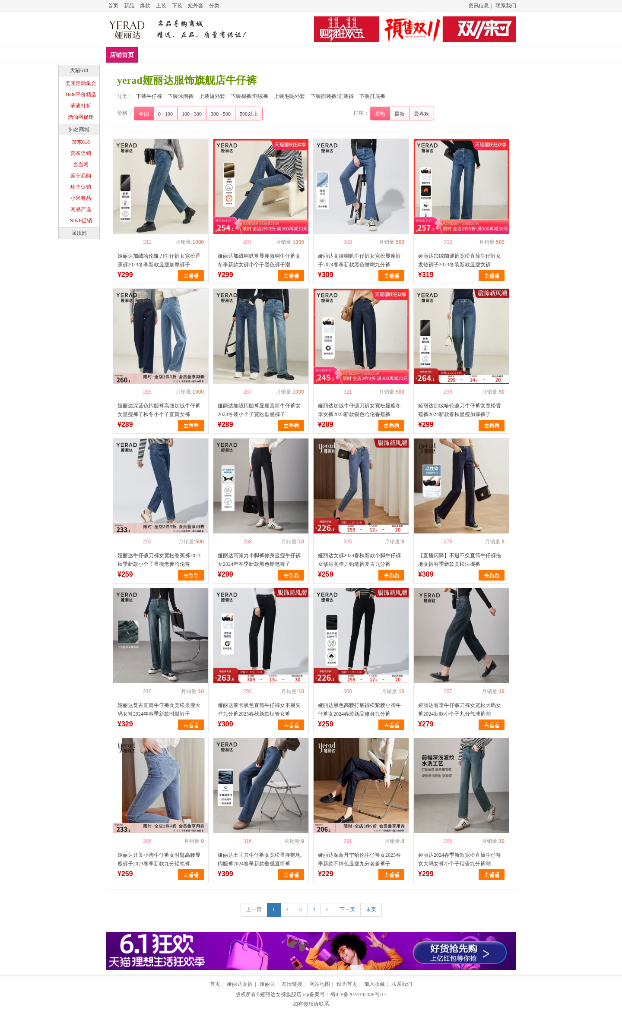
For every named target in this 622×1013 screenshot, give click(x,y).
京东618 (81, 142)
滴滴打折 (80, 106)
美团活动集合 (80, 83)
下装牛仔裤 (159, 54)
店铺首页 (122, 55)
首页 (113, 6)
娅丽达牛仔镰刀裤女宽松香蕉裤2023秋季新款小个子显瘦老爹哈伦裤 (158, 559)
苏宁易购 (80, 176)
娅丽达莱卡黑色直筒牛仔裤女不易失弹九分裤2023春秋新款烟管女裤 (259, 709)
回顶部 (79, 233)
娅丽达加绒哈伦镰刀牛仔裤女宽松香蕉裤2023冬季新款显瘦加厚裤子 (158, 260)
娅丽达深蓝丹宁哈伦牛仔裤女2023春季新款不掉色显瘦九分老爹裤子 (359, 859)
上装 (161, 6)
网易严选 (80, 209)
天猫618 (79, 70)
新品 (129, 6)
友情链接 (292, 984)
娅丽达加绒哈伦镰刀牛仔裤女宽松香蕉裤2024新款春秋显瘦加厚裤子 (459, 410)
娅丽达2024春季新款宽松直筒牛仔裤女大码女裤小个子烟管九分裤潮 (459, 859)
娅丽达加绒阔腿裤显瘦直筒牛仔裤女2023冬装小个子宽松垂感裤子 (259, 410)
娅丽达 (267, 984)
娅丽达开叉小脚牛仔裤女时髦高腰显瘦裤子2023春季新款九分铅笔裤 (158, 859)
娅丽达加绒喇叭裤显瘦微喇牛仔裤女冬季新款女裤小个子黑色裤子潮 (259, 260)
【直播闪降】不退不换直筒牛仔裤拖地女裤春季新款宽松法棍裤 (459, 559)
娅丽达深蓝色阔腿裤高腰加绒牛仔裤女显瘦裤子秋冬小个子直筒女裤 (158, 410)
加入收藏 (374, 984)
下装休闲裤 (203, 54)
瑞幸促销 (80, 187)
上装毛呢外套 (351, 54)
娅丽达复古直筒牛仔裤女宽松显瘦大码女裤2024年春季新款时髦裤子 (158, 709)
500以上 (249, 114)
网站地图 (319, 984)
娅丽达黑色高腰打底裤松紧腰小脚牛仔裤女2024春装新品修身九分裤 (359, 709)
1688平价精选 (80, 95)
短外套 (195, 6)
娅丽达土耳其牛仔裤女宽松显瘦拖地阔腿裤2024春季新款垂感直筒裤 (259, 859)
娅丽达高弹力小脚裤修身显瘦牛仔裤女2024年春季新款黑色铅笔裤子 (259, 559)
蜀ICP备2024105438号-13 (358, 994)
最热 (380, 114)
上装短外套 (247, 54)
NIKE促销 (81, 221)
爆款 (145, 6)
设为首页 (346, 984)
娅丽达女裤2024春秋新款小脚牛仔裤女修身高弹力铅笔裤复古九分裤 (359, 559)
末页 (371, 909)
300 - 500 (221, 114)
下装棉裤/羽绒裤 (297, 54)
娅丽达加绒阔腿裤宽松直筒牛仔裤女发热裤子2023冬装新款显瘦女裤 (459, 260)
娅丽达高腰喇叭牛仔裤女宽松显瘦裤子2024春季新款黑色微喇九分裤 (359, 260)
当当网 (81, 164)
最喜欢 (421, 114)
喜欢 (132, 242)
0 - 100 (165, 114)
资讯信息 (478, 6)
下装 (177, 6)
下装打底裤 (461, 54)
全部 (144, 114)
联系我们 (505, 6)
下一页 (347, 909)
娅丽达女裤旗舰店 (280, 994)
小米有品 (80, 198)
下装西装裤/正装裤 (407, 54)
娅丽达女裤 (240, 984)
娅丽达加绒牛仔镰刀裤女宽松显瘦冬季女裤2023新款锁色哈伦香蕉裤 (359, 410)
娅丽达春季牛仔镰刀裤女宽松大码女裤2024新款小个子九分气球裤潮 (459, 709)
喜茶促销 (80, 153)
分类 (214, 6)
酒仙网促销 (81, 117)
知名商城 (79, 129)
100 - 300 (192, 114)
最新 (399, 114)
